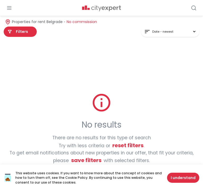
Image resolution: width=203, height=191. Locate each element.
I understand (183, 177)
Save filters (86, 160)
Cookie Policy (76, 177)
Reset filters (128, 145)
